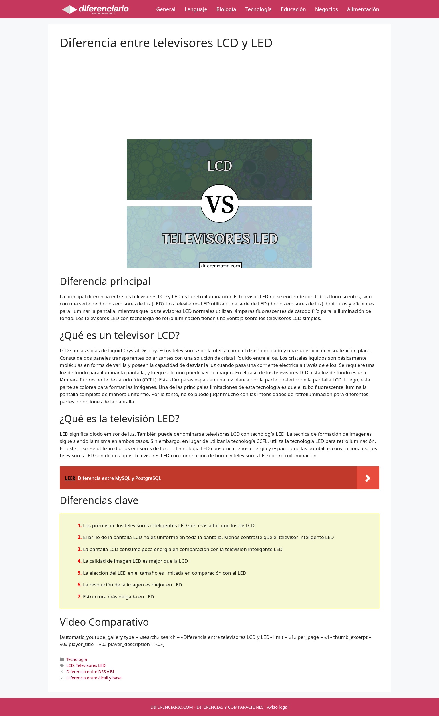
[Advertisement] (219, 90)
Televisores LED (91, 665)
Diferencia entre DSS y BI (90, 671)
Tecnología (258, 9)
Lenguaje (196, 9)
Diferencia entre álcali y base (94, 678)
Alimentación (363, 9)
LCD (70, 665)
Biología (226, 9)
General (165, 9)
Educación (293, 9)
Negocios (326, 9)
